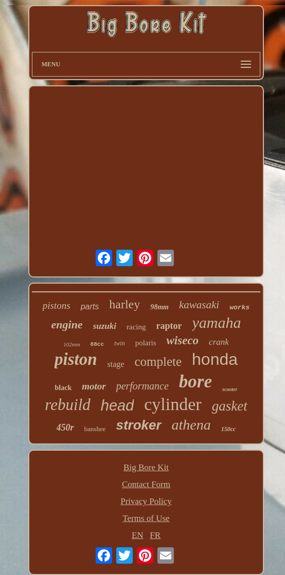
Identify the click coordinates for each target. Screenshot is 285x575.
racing (136, 327)
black (63, 388)
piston (76, 359)
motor (93, 386)
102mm (71, 344)
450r (65, 427)
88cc (97, 344)
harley (124, 304)
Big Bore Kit (146, 467)
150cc (228, 429)
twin (119, 343)
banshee (95, 429)
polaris (145, 343)
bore (195, 382)
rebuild (67, 405)
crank (219, 342)
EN (138, 535)
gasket (229, 406)
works (239, 307)
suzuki (104, 326)
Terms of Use (145, 518)
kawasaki (199, 305)
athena (191, 425)
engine (67, 324)
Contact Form (146, 484)
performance (142, 386)
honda (215, 359)
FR (155, 535)
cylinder (172, 404)
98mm (159, 307)
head (117, 405)
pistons (56, 305)
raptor (169, 326)
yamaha (216, 322)
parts (90, 306)
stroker (138, 425)
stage (116, 364)
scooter (229, 389)
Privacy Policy (146, 501)
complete (158, 361)
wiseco (182, 340)
